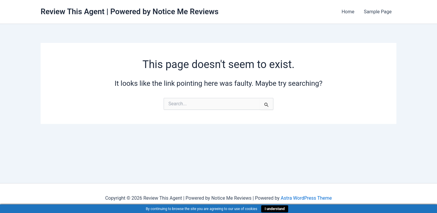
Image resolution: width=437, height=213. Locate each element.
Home (348, 11)
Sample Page (378, 11)
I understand (275, 209)
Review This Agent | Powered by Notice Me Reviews (129, 11)
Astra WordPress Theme (306, 198)
